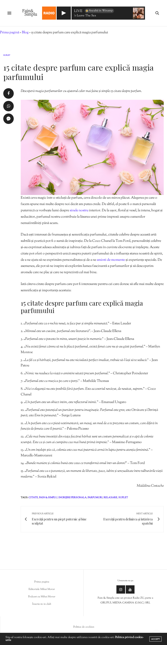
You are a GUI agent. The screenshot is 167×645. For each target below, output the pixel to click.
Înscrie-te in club (41, 604)
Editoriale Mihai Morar (42, 589)
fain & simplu (48, 497)
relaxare (110, 497)
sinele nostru (79, 210)
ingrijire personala (72, 497)
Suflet (6, 55)
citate (33, 497)
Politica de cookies (83, 627)
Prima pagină (9, 32)
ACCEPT (155, 639)
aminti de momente (111, 259)
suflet (123, 497)
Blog (25, 32)
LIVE (78, 11)
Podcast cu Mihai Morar (41, 597)
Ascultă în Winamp (99, 11)
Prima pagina (41, 582)
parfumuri (95, 497)
